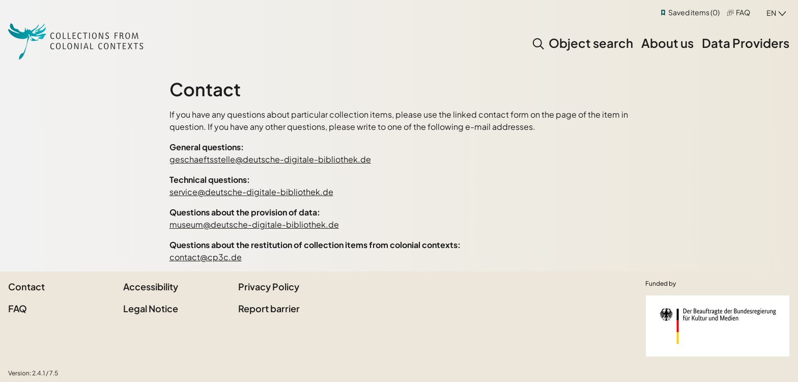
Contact (26, 286)
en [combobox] (771, 12)
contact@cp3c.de (205, 257)
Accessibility (150, 286)
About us (667, 42)
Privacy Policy (268, 286)
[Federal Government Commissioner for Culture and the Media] (717, 326)
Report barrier (269, 308)
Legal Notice (150, 308)
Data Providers (745, 42)
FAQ (743, 12)
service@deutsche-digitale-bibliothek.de (251, 191)
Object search (591, 42)
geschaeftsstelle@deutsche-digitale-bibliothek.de (270, 159)
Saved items (694, 12)
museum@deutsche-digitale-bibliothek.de (254, 224)
